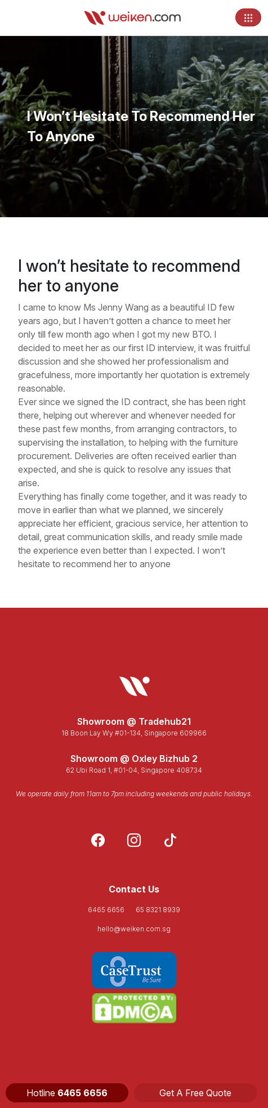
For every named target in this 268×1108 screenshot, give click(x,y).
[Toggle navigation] (248, 17)
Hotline (67, 1092)
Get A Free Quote (195, 1092)
